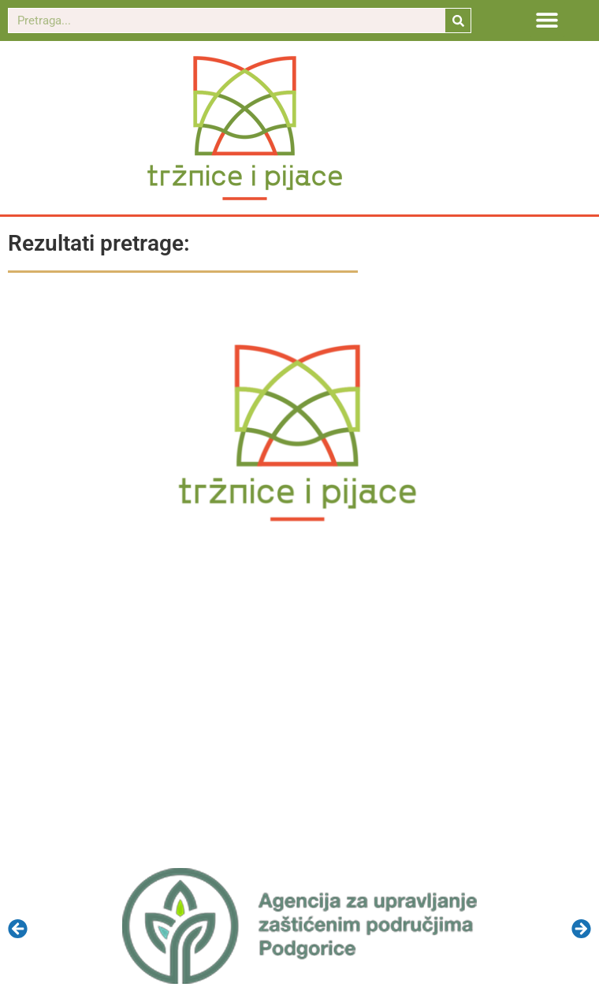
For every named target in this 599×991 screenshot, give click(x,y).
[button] (547, 19)
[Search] (458, 20)
